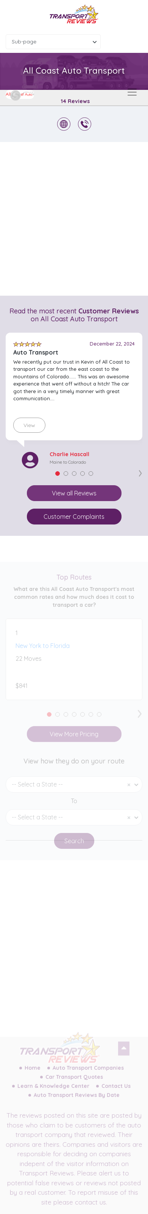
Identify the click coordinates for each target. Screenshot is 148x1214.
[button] (57, 473)
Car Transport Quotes (74, 1081)
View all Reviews (74, 493)
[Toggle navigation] (132, 92)
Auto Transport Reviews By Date (77, 1100)
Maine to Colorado (68, 462)
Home (33, 1072)
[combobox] (53, 41)
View (29, 425)
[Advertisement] (74, 219)
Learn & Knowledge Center (53, 1091)
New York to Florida (43, 650)
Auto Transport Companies (88, 1072)
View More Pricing (74, 739)
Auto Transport (35, 352)
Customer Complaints (74, 516)
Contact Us (116, 1091)
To (74, 806)
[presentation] (140, 471)
